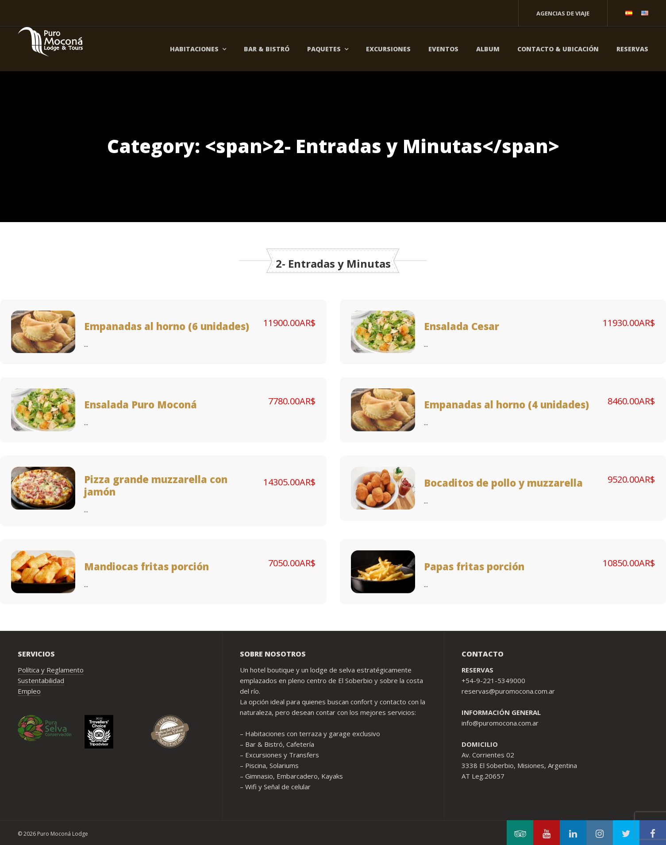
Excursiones (388, 49)
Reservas (632, 49)
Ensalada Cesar (461, 326)
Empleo (29, 691)
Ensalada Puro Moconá (140, 404)
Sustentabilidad (41, 680)
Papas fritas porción (474, 566)
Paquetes (324, 49)
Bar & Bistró (266, 49)
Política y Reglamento (51, 669)
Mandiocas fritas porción (146, 566)
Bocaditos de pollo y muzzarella (503, 482)
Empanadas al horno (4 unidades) (506, 404)
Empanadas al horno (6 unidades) (166, 326)
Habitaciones (194, 49)
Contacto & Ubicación (558, 49)
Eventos (443, 49)
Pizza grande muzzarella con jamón (155, 485)
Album (488, 49)
